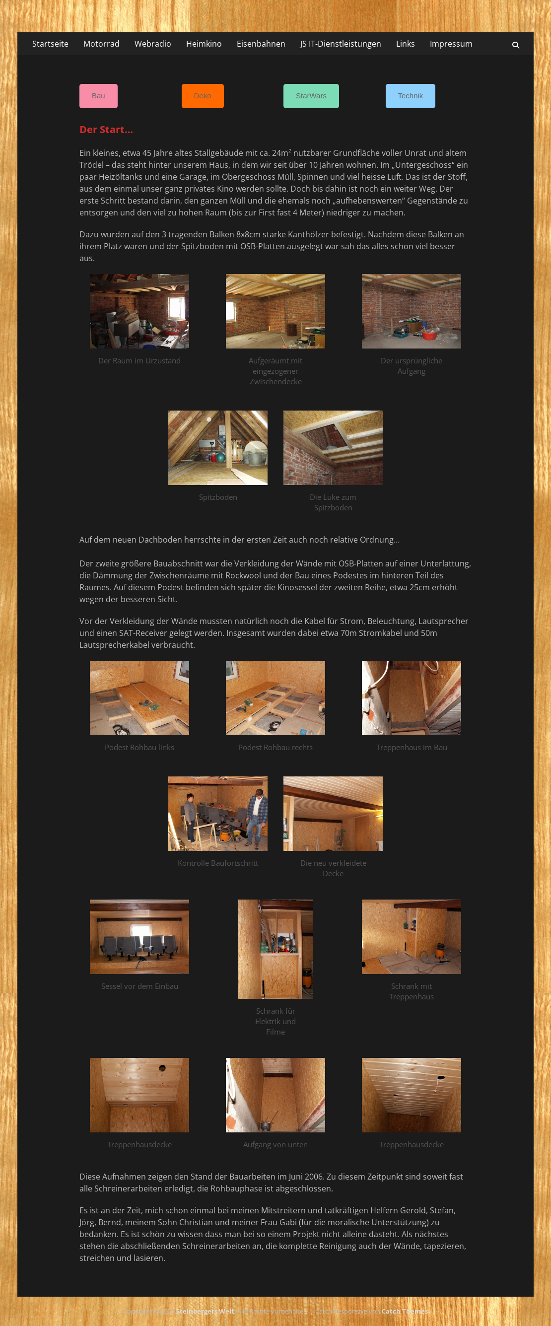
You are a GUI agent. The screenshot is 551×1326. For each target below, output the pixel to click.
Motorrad (101, 43)
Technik (410, 95)
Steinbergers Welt (205, 1311)
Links (405, 43)
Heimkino (204, 43)
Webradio (153, 43)
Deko (202, 95)
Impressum (451, 43)
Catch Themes (405, 1311)
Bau (98, 95)
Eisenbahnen (261, 43)
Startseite (50, 43)
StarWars (311, 95)
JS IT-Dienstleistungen (340, 43)
